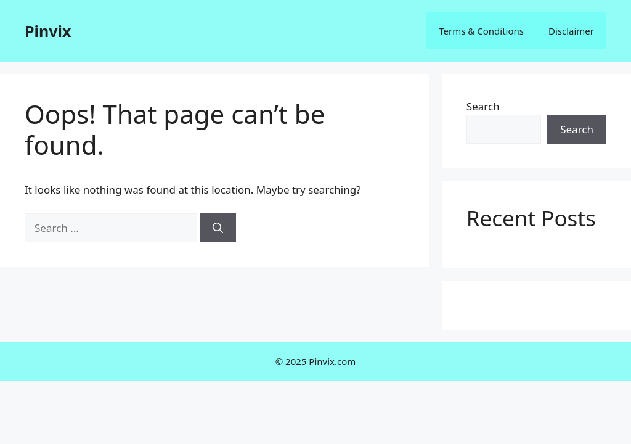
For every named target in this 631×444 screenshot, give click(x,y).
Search (483, 106)
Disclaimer (571, 31)
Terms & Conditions (481, 31)
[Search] (218, 228)
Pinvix (48, 30)
